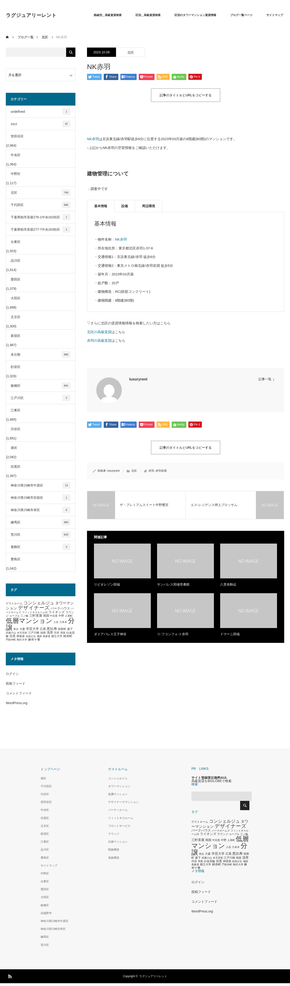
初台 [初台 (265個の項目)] (16, 629)
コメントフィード (19, 693)
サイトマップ (274, 15)
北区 (130, 52)
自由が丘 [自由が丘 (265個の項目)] (31, 636)
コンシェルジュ (118, 778)
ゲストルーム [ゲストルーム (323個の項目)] (14, 603)
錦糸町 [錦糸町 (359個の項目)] (67, 636)
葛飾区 (41, 547)
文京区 (15, 317)
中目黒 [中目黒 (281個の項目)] (54, 615)
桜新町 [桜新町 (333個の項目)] (62, 629)
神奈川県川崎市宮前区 (41, 497)
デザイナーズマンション (123, 802)
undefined (41, 111)
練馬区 (41, 522)
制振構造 (113, 849)
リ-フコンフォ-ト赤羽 (172, 634)
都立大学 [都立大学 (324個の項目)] (56, 636)
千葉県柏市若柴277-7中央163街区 (41, 229)
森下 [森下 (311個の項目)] (70, 629)
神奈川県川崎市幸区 (41, 510)
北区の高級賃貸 (99, 332)
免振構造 (113, 857)
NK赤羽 (93, 139)
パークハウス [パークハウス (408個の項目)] (60, 608)
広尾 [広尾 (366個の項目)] (43, 629)
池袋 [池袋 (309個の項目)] (43, 632)
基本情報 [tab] (100, 206)
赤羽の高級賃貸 (99, 340)
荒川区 (41, 534)
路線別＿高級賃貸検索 (108, 15)
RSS (9, 975)
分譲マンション (118, 841)
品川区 (15, 260)
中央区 (15, 155)
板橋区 (41, 385)
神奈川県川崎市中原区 (41, 485)
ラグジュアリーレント (31, 15)
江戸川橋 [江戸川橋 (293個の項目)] (33, 632)
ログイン (12, 674)
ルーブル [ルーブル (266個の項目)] (15, 615)
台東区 (15, 242)
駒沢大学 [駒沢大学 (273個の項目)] (22, 639)
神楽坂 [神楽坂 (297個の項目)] (20, 636)
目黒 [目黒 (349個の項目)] (13, 636)
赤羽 (151, 470)
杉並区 (15, 367)
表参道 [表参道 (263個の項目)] (46, 636)
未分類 (41, 354)
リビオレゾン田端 (107, 584)
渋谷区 (15, 429)
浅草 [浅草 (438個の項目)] (50, 632)
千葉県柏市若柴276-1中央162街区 (41, 217)
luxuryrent (138, 379)
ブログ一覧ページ (241, 15)
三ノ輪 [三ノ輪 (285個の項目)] (24, 615)
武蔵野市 (46, 913)
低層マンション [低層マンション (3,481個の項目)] (29, 620)
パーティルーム (118, 810)
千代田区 (41, 205)
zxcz (41, 124)
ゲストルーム (118, 769)
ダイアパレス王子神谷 (110, 634)
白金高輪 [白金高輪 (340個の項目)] (209, 861)
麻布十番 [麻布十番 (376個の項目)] (34, 639)
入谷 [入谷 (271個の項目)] (55, 622)
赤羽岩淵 (161, 470)
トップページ (50, 769)
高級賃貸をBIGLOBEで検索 (211, 781)
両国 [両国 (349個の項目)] (46, 615)
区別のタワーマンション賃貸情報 (195, 15)
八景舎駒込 (228, 584)
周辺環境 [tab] (148, 206)
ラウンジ (113, 833)
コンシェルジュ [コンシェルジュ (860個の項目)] (38, 602)
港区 (14, 448)
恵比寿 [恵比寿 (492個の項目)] (52, 629)
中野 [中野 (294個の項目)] (61, 615)
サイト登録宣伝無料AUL (209, 778)
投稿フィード (15, 683)
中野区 (15, 174)
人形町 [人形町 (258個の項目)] (69, 615)
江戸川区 (41, 398)
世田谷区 (17, 136)
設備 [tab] (124, 206)
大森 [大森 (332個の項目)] (22, 629)
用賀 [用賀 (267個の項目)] (62, 632)
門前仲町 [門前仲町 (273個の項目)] (11, 639)
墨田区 (15, 279)
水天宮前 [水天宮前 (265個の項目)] (22, 632)
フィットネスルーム (120, 818)
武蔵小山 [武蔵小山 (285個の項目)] (11, 632)
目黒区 (15, 466)
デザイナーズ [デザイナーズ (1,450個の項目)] (34, 608)
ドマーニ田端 (230, 634)
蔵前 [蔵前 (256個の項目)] (39, 636)
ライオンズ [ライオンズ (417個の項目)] (56, 612)
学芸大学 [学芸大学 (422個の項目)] (32, 629)
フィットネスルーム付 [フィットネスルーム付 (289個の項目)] (35, 612)
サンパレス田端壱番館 (173, 584)
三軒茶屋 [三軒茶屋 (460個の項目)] (35, 615)
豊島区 (15, 559)
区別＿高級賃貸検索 (148, 15)
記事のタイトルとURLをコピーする (186, 95)
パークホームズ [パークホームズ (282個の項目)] (221, 830)
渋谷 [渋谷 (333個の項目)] (56, 632)
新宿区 (15, 336)
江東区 (15, 410)
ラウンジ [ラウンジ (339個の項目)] (222, 834)
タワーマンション (119, 786)
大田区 (15, 298)
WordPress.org (16, 703)
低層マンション (118, 794)
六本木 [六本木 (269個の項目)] (63, 622)
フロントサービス (119, 826)
